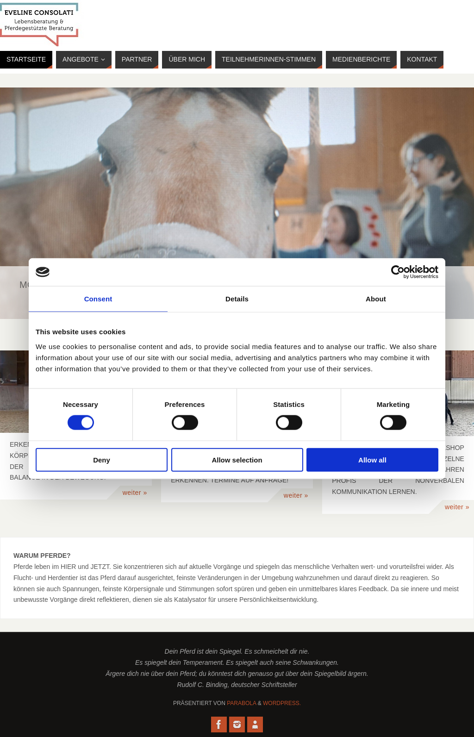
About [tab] (376, 299)
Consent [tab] (98, 299)
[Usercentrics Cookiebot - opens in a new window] (397, 272)
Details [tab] (237, 299)
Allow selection (237, 459)
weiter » (135, 492)
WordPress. (282, 703)
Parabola (241, 703)
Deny (101, 459)
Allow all (372, 459)
